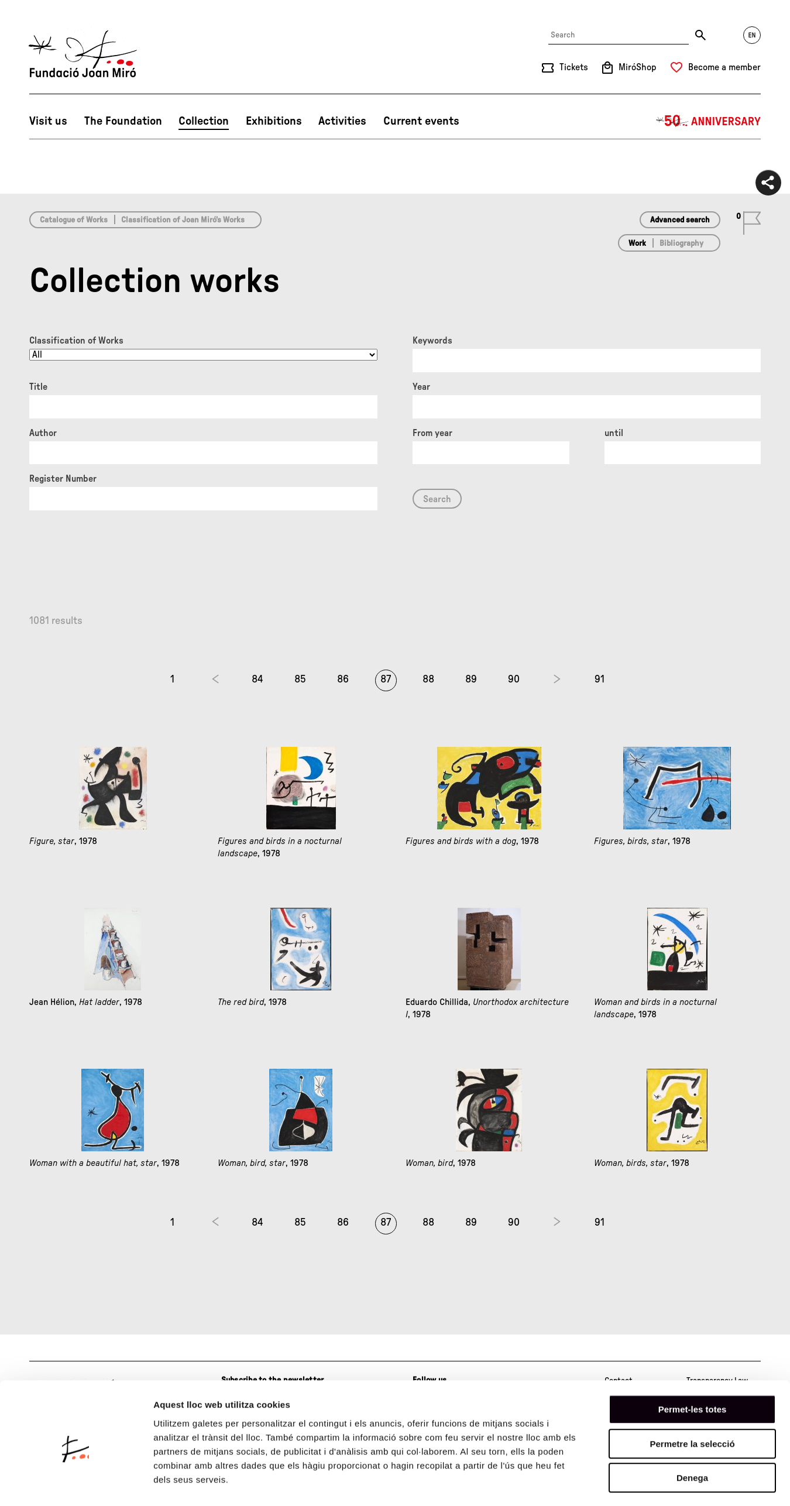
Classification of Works (76, 340)
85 (300, 679)
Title (38, 387)
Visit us (48, 121)
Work (637, 243)
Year (421, 387)
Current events (421, 121)
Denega (692, 1431)
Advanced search (680, 220)
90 (514, 679)
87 (385, 679)
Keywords (432, 340)
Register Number (63, 478)
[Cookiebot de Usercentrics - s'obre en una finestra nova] (76, 1483)
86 (343, 679)
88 (428, 679)
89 (471, 679)
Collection (203, 121)
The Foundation (123, 121)
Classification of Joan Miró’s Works (183, 220)
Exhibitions (274, 121)
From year (432, 433)
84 (257, 679)
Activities (342, 121)
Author (43, 433)
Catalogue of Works (74, 220)
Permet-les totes (692, 1363)
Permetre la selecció (692, 1397)
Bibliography (681, 243)
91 (599, 679)
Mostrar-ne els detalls (673, 1483)
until (613, 433)
